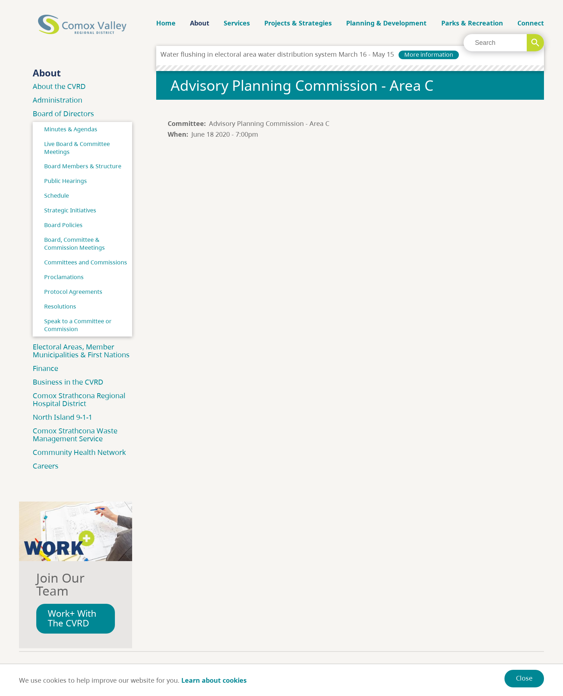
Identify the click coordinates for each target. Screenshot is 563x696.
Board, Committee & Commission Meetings (74, 243)
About (199, 23)
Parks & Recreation (472, 23)
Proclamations (64, 277)
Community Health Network (79, 452)
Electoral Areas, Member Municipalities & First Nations (81, 350)
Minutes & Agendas (70, 129)
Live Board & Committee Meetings (77, 148)
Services (237, 23)
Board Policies (63, 225)
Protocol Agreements (73, 292)
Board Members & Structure (82, 166)
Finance (45, 368)
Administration (57, 100)
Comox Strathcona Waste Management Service (75, 434)
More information (428, 54)
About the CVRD (59, 86)
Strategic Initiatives (70, 210)
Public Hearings (65, 181)
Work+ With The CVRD (72, 618)
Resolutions (60, 306)
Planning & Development (386, 23)
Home (166, 23)
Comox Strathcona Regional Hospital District (79, 399)
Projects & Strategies (298, 23)
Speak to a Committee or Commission (78, 325)
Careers (46, 466)
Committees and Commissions (85, 262)
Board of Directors (63, 113)
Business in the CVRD (68, 382)
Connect (530, 23)
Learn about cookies (214, 680)
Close (524, 678)
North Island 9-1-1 (62, 417)
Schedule (56, 195)
